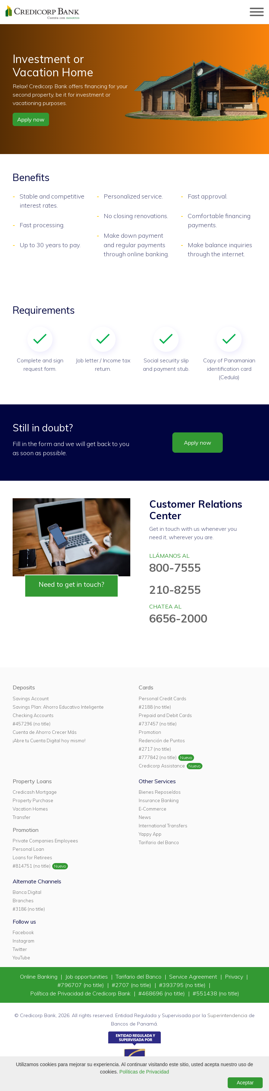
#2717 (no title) (155, 749)
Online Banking (39, 976)
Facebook (23, 932)
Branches (23, 900)
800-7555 (175, 568)
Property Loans (32, 781)
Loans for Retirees (32, 857)
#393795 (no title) (183, 984)
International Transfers (163, 825)
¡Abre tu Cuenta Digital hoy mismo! (49, 740)
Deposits (24, 687)
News (145, 817)
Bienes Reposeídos (160, 792)
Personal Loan (28, 849)
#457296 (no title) (31, 724)
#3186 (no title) (29, 909)
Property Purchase (33, 800)
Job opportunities (87, 976)
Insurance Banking (159, 800)
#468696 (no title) (162, 993)
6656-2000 (178, 618)
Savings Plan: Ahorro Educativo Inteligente (58, 707)
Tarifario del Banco (159, 842)
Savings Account (31, 698)
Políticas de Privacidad (144, 1072)
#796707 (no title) (81, 984)
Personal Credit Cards (162, 698)
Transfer (21, 817)
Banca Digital (27, 892)
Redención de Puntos (162, 740)
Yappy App (150, 834)
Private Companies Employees (45, 840)
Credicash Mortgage (35, 792)
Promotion (150, 732)
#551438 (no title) (216, 993)
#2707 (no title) (132, 984)
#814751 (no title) (31, 866)
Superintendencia (227, 1015)
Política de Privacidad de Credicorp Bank (81, 993)
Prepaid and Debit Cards (165, 715)
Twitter (20, 949)
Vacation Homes (30, 809)
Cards (146, 687)
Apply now (30, 119)
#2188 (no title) (155, 707)
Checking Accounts (33, 715)
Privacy (234, 976)
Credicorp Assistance (162, 766)
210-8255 (175, 590)
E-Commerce (152, 809)
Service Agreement (194, 976)
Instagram (23, 941)
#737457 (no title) (158, 724)
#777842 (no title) (158, 757)
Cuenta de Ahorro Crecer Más (45, 732)
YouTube (21, 957)
